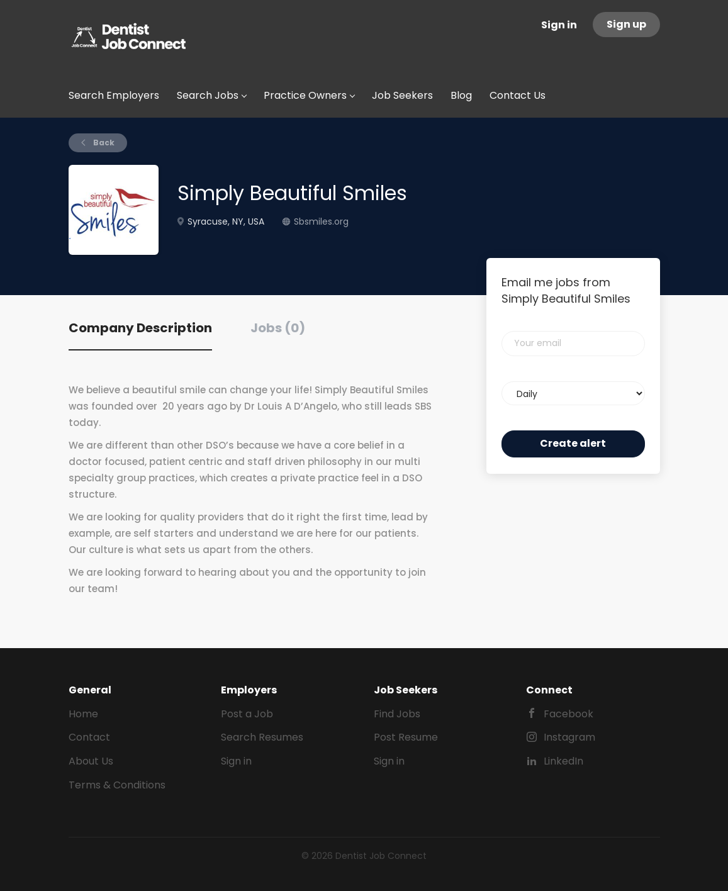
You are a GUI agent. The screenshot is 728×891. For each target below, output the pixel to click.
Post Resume (406, 737)
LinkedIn (563, 761)
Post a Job (247, 714)
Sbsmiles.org (321, 221)
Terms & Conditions (117, 785)
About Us (91, 761)
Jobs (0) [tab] (277, 328)
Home (83, 714)
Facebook (568, 714)
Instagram (569, 737)
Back (103, 142)
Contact (89, 737)
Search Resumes (262, 737)
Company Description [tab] (140, 328)
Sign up (626, 24)
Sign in (559, 25)
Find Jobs (397, 714)
